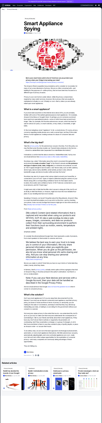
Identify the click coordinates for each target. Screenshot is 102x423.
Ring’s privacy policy (34, 209)
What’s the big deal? (34, 142)
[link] (28, 33)
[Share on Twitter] (33, 355)
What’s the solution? (34, 294)
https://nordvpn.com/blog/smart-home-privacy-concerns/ (45, 82)
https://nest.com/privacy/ (34, 259)
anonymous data (44, 157)
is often (53, 157)
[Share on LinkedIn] (38, 355)
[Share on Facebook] (36, 355)
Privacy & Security (12, 9)
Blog (3, 9)
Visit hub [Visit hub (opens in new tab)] (70, 1)
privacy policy (34, 146)
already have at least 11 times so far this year (41, 205)
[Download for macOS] (96, 5)
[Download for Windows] (99, 5)
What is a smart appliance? (37, 109)
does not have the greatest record (59, 287)
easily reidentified (61, 157)
